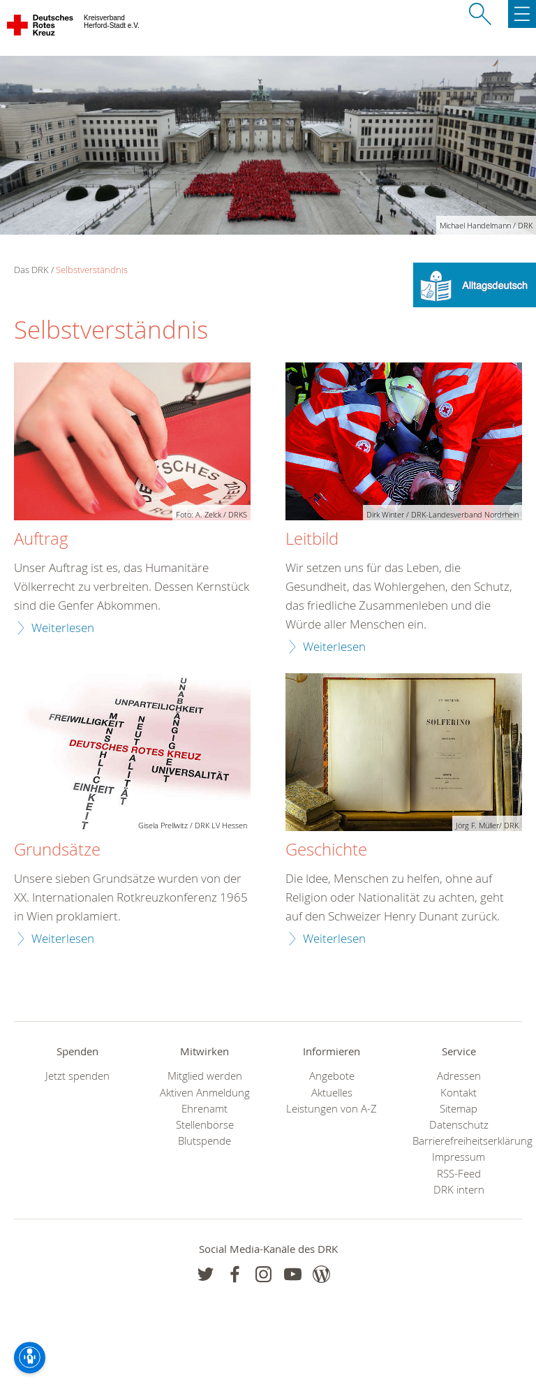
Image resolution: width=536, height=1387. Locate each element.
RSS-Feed (459, 1173)
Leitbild (311, 539)
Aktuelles (331, 1092)
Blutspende (204, 1140)
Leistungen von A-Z (331, 1108)
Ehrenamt (204, 1108)
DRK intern (458, 1189)
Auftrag (41, 539)
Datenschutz (459, 1124)
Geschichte (326, 849)
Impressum (458, 1157)
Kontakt (458, 1092)
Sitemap (458, 1108)
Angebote (332, 1076)
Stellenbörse (205, 1124)
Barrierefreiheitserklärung (458, 1140)
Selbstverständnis (92, 269)
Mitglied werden (205, 1076)
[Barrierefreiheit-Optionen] (29, 1357)
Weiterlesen (62, 627)
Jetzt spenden (77, 1076)
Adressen (459, 1076)
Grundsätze (57, 849)
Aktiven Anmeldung (205, 1092)
